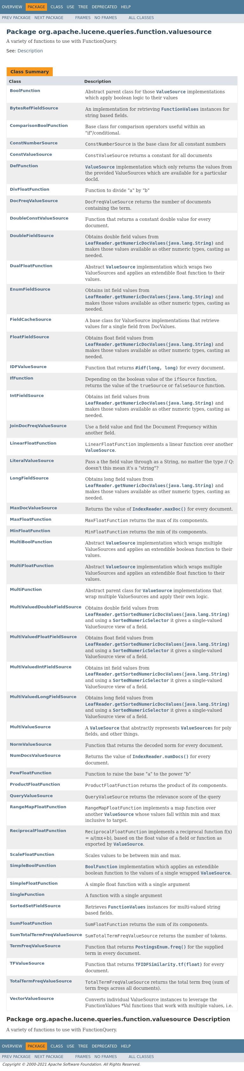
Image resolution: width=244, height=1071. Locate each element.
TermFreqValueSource (35, 945)
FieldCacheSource (30, 319)
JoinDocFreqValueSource (38, 425)
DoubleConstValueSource (39, 218)
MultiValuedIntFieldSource (40, 666)
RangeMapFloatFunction (38, 806)
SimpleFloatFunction (34, 883)
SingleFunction (27, 894)
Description (30, 50)
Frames (83, 18)
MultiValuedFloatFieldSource (43, 636)
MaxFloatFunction (30, 519)
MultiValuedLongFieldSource (43, 696)
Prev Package (16, 18)
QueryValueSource (31, 795)
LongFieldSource (29, 478)
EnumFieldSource (30, 289)
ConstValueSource (31, 154)
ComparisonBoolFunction (39, 125)
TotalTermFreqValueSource (41, 981)
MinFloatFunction (30, 530)
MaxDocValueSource (33, 508)
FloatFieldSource (29, 336)
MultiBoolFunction (31, 541)
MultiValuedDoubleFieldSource (45, 607)
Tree (83, 7)
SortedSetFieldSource (35, 905)
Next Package (49, 18)
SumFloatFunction (31, 923)
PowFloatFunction (30, 772)
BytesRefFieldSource (34, 108)
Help (126, 7)
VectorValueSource (32, 998)
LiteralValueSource (32, 460)
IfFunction (21, 378)
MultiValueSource (30, 726)
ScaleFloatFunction (32, 854)
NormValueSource (30, 744)
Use (70, 7)
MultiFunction (26, 589)
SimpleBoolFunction (33, 865)
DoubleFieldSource (32, 235)
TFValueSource (27, 963)
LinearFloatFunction (33, 443)
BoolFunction (25, 90)
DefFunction (24, 165)
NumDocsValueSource (35, 755)
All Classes (141, 18)
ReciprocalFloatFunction (38, 830)
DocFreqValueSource (34, 200)
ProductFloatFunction (35, 784)
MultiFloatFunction (32, 565)
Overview (12, 7)
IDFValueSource (28, 366)
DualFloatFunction (31, 265)
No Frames (105, 18)
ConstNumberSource (34, 143)
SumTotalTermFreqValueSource (46, 934)
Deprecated (104, 7)
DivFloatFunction (29, 189)
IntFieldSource (27, 395)
